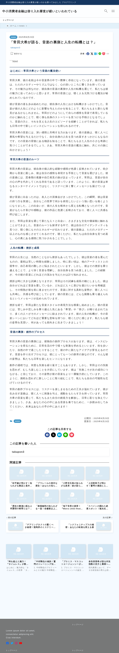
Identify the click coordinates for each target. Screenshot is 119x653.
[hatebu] (96, 54)
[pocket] (103, 54)
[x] (91, 54)
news (13, 38)
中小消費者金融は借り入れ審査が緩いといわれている (43, 11)
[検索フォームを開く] (102, 11)
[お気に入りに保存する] (16, 54)
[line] (99, 54)
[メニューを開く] (109, 11)
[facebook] (87, 54)
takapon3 (15, 48)
